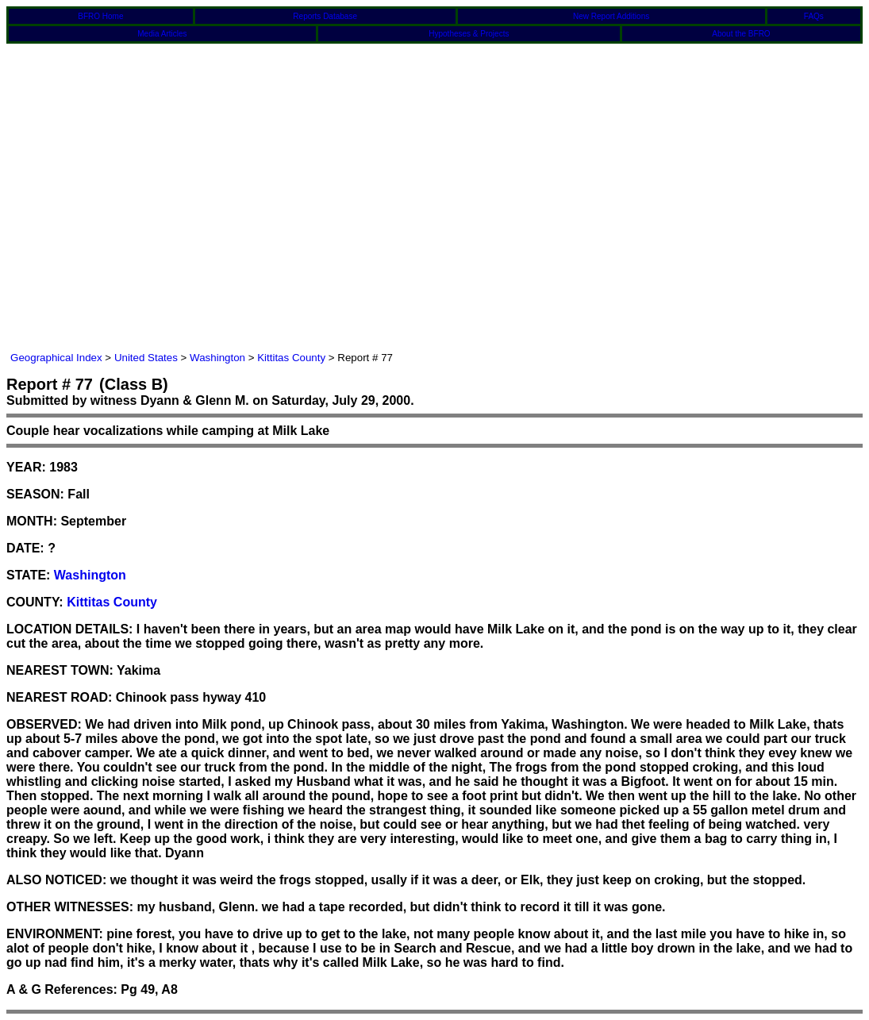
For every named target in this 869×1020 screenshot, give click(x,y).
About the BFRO (741, 33)
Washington (217, 358)
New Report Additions (611, 16)
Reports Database (325, 16)
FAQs (814, 16)
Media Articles (161, 33)
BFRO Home (100, 16)
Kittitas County (291, 358)
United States (146, 358)
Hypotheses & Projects (469, 33)
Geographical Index (56, 358)
